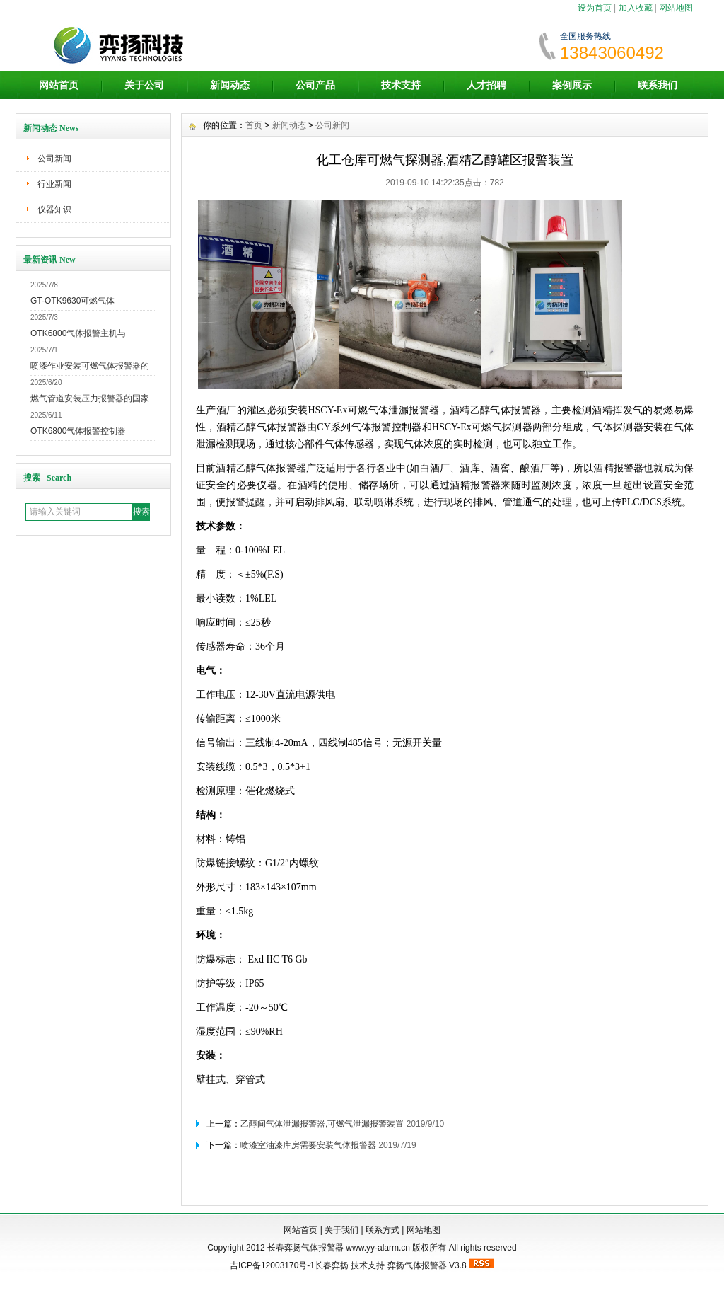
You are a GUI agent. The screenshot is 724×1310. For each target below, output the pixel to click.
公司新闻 (54, 158)
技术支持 (401, 85)
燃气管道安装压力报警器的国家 (89, 398)
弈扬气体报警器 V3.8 (427, 1265)
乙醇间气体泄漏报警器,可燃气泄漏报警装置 (322, 1124)
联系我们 (657, 85)
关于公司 (144, 85)
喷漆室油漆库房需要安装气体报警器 (308, 1145)
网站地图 (676, 8)
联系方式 (382, 1230)
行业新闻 (54, 184)
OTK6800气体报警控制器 (78, 431)
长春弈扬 (332, 1265)
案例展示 (572, 85)
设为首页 (595, 8)
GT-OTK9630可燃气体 (72, 301)
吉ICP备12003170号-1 (272, 1265)
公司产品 (315, 85)
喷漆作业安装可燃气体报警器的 (89, 366)
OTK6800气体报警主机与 (78, 333)
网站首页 (58, 85)
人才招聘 (486, 85)
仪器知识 (54, 209)
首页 (253, 125)
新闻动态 (230, 85)
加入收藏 (636, 8)
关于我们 (341, 1230)
